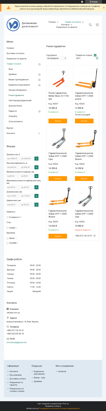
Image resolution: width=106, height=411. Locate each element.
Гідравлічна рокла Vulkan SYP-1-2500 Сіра (57, 156)
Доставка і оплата (18, 379)
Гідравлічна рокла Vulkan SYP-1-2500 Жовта (84, 156)
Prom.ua (66, 404)
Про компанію (16, 375)
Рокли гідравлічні (16, 95)
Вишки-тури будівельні (19, 79)
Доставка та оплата (15, 53)
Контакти (65, 25)
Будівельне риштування (19, 85)
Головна (52, 22)
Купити (58, 121)
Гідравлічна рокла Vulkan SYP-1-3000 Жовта (57, 214)
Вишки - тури (39, 378)
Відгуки (10, 128)
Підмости (13, 111)
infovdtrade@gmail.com (17, 342)
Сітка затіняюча (16, 121)
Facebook (62, 371)
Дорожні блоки (15, 106)
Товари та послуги (73, 22)
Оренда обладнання (17, 90)
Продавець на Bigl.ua (53, 406)
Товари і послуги (14, 64)
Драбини (13, 74)
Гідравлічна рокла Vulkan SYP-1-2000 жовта (84, 96)
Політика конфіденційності (70, 408)
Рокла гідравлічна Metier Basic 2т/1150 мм (58, 96)
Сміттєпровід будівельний (20, 100)
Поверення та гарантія (16, 59)
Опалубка (13, 116)
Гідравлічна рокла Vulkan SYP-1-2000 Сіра (84, 214)
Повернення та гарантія (66, 27)
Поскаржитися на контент (48, 408)
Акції (11, 69)
